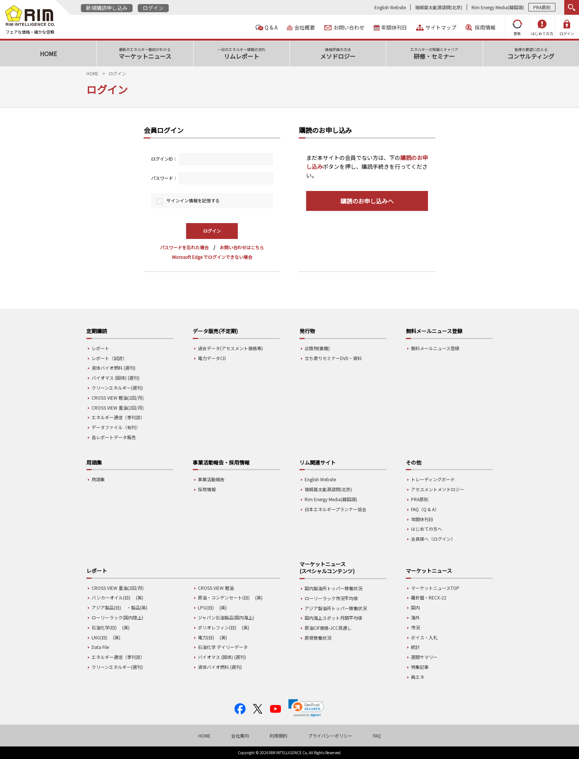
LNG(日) (99, 637)
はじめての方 (542, 28)
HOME (92, 73)
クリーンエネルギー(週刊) (117, 387)
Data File (100, 647)
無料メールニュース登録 (435, 348)
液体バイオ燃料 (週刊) (114, 368)
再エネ (417, 677)
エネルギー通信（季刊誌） (118, 417)
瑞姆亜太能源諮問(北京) (438, 7)
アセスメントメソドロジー (437, 489)
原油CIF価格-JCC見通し (328, 628)
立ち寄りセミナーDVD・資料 (333, 358)
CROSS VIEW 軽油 (216, 588)
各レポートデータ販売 (114, 437)
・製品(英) (137, 607)
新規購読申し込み (106, 7)
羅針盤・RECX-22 (428, 597)
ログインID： (164, 158)
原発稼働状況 (318, 638)
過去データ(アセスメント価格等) (230, 348)
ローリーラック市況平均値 (331, 598)
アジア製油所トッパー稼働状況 (336, 608)
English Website (390, 7)
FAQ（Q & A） (425, 509)
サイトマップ (440, 27)
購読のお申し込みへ (367, 200)
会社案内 (240, 735)
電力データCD (212, 358)
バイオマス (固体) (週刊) (116, 378)
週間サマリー (424, 657)
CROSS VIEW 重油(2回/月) (118, 407)
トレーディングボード (433, 479)
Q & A (271, 27)
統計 (415, 647)
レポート (100, 348)
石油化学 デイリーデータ (223, 647)
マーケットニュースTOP (435, 588)
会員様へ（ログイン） (433, 539)
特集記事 (420, 667)
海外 (415, 617)
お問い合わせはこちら (242, 247)
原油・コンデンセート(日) (224, 597)
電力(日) (206, 637)
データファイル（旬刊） (116, 427)
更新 (517, 28)
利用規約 (278, 735)
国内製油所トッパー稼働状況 (333, 588)
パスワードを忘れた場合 (184, 247)
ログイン (153, 7)
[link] (306, 708)
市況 (415, 627)
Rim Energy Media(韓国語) (498, 7)
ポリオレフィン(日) (217, 627)
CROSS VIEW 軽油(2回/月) (118, 397)
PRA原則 (542, 7)
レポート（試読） (109, 358)
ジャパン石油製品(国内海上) (226, 617)
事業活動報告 (211, 479)
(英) (139, 597)
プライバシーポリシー (330, 735)
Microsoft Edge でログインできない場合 (212, 257)
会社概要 (304, 27)
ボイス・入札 (424, 637)
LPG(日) (206, 607)
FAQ (377, 735)
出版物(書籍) (317, 348)
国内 (415, 607)
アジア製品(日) (106, 607)
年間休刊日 (394, 27)
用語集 (98, 479)
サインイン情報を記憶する (193, 200)
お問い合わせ (348, 27)
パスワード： (164, 178)
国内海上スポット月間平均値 (333, 618)
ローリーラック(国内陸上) (117, 617)
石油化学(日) (104, 627)
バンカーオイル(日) (111, 597)
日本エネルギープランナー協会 (335, 509)
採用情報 (485, 27)
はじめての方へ (426, 529)
